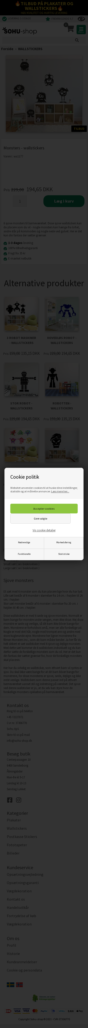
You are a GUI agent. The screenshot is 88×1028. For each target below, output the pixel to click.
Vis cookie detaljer (44, 530)
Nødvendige (24, 542)
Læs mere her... (60, 491)
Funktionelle (24, 553)
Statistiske (63, 553)
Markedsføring (63, 542)
